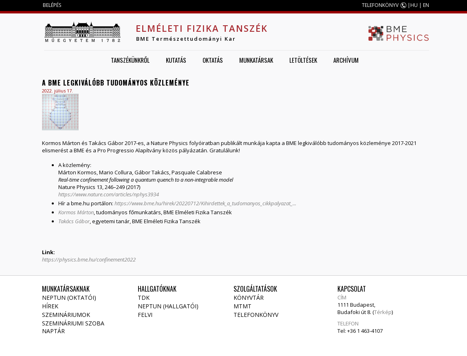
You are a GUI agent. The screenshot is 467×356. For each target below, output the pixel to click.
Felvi (145, 315)
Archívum (346, 59)
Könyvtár (249, 297)
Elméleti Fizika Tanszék (202, 28)
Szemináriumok (66, 315)
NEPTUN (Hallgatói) (168, 306)
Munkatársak (256, 59)
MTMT (242, 306)
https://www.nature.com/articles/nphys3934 (109, 194)
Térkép (383, 312)
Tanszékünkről (130, 59)
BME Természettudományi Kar (186, 38)
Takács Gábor (74, 221)
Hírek (50, 306)
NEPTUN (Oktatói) (69, 297)
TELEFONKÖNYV (380, 5)
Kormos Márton (76, 212)
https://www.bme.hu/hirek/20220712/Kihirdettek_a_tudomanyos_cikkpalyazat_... (205, 203)
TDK (144, 297)
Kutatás (176, 59)
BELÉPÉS (52, 5)
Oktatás (213, 59)
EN (426, 5)
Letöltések (303, 59)
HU (414, 5)
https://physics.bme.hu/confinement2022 (89, 259)
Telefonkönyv (256, 315)
